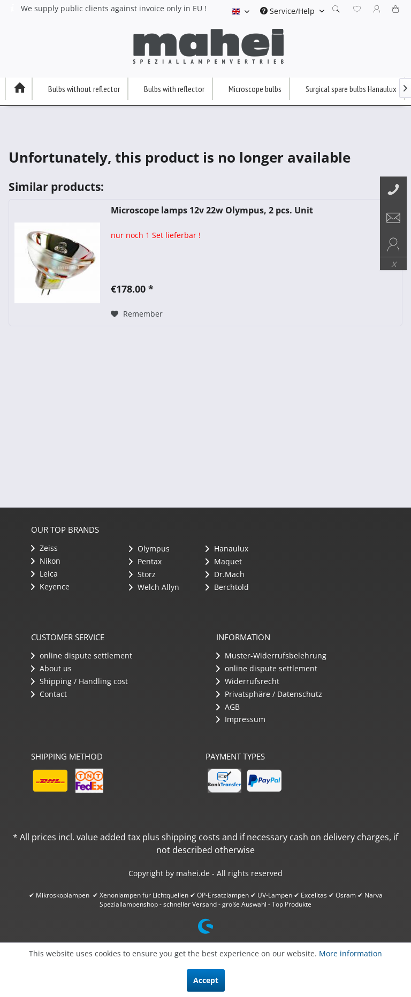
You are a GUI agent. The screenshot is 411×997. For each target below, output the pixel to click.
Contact (49, 694)
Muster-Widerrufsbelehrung (271, 655)
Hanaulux (227, 548)
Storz (142, 574)
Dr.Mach (225, 574)
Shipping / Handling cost (79, 681)
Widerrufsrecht (247, 681)
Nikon (45, 561)
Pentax (145, 561)
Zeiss (44, 548)
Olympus (149, 548)
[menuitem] (292, 11)
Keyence (50, 586)
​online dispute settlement (81, 655)
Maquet (224, 561)
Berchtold (227, 587)
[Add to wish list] (137, 314)
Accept (205, 980)
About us (51, 668)
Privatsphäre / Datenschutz (269, 694)
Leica (44, 574)
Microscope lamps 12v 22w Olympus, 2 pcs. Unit (212, 210)
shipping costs (191, 837)
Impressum (240, 719)
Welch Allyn (154, 587)
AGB (228, 707)
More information (350, 953)
